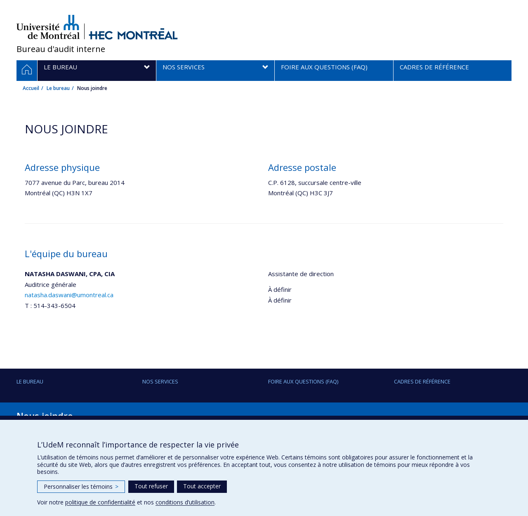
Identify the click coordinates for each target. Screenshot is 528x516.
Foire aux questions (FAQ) (303, 381)
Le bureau (58, 88)
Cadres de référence (422, 381)
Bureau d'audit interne (60, 48)
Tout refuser (151, 486)
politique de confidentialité (100, 502)
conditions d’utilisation (185, 502)
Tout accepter (202, 486)
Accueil (31, 88)
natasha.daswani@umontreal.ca (69, 295)
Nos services (160, 381)
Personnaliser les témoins (81, 486)
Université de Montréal (48, 26)
